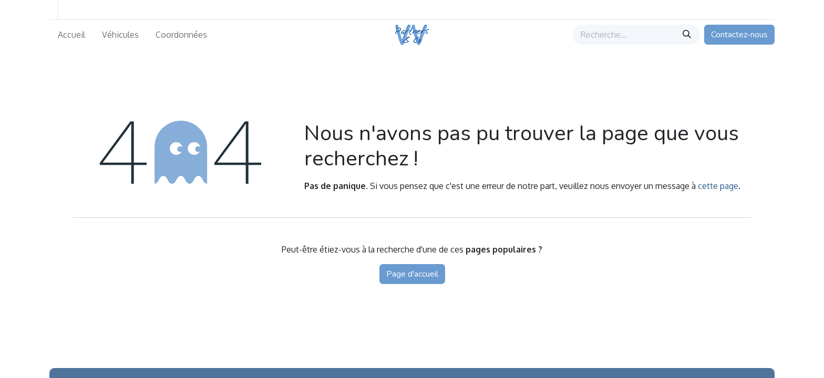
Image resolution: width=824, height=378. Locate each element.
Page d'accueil (412, 274)
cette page (718, 186)
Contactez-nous (739, 34)
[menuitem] (71, 34)
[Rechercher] (688, 35)
